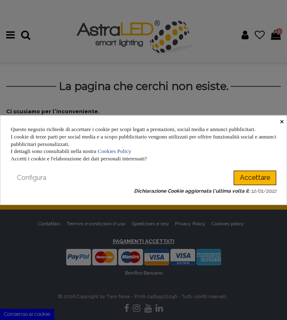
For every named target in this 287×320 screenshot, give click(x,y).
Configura (31, 177)
